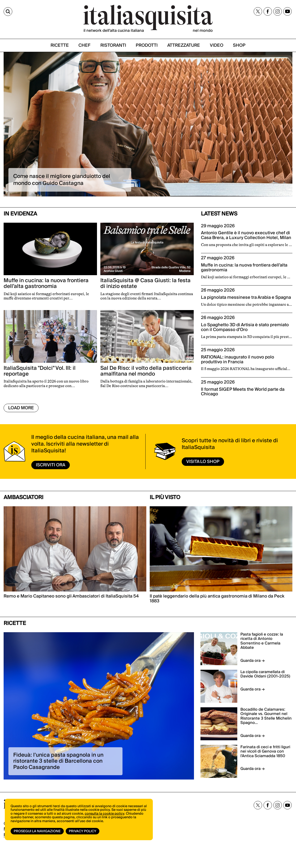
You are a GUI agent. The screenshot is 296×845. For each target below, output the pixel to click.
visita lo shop (202, 461)
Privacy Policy (82, 831)
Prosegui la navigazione (37, 831)
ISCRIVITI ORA (50, 465)
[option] (148, 124)
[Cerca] (8, 11)
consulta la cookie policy (104, 814)
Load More (21, 408)
